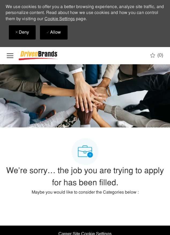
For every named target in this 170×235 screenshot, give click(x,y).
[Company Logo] (45, 55)
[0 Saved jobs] (156, 55)
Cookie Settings (60, 19)
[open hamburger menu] (10, 55)
